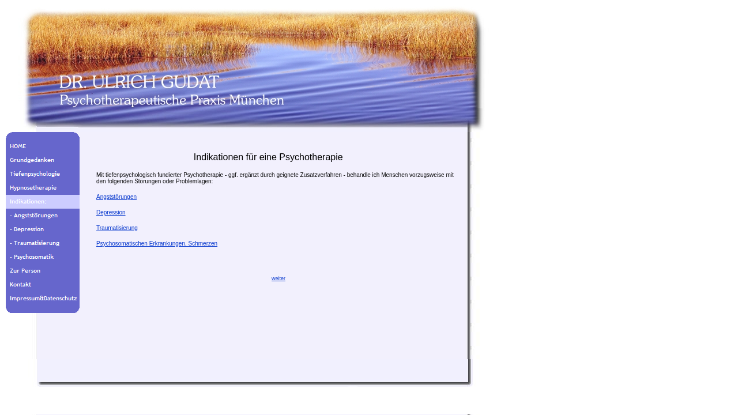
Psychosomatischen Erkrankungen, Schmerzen (156, 243)
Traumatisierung (117, 228)
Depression (111, 212)
